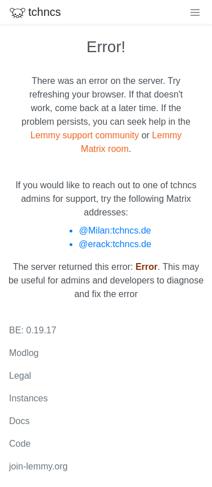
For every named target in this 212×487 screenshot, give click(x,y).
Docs (19, 421)
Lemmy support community (85, 135)
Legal (20, 375)
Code (20, 443)
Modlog (23, 353)
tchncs (35, 12)
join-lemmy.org (38, 466)
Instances (28, 398)
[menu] (195, 11)
